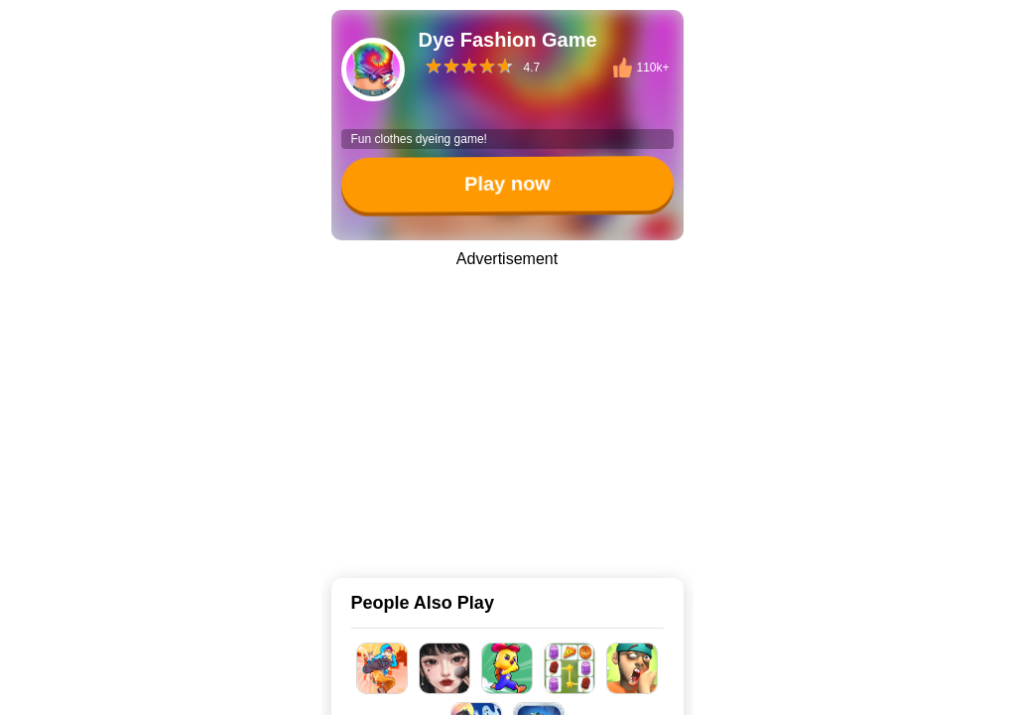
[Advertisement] (507, 409)
